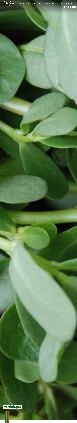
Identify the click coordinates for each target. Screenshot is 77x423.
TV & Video (34, 3)
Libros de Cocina (43, 3)
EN (65, 3)
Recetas (27, 3)
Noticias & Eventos (53, 3)
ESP (68, 3)
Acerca (22, 3)
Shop (61, 3)
